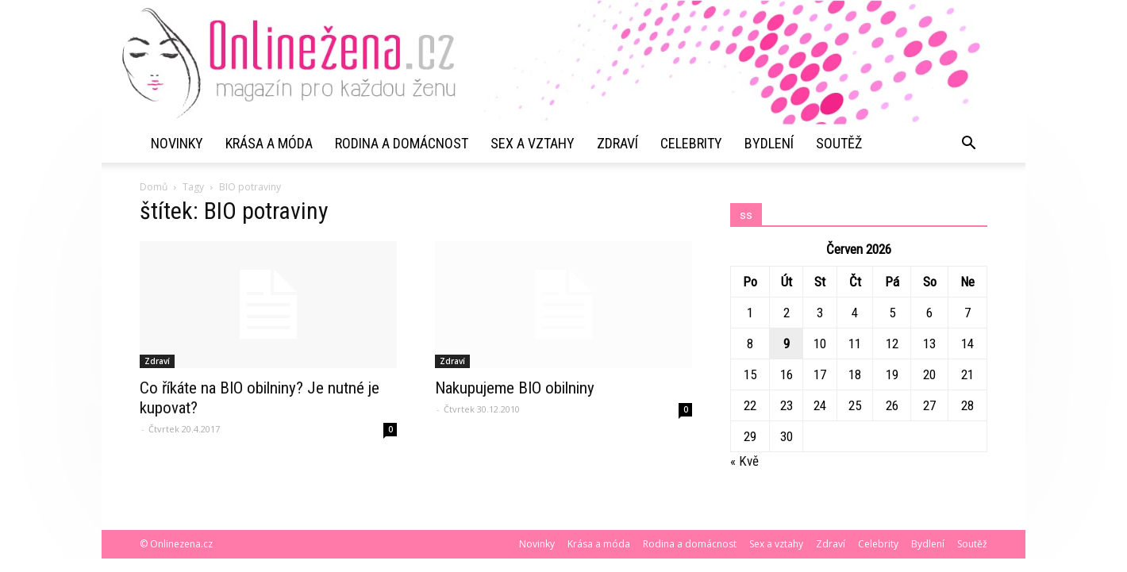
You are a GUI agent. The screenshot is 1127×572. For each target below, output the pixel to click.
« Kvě (744, 461)
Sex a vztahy (532, 143)
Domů (153, 187)
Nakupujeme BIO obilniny (514, 387)
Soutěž (839, 143)
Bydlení (769, 143)
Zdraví (617, 143)
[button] (968, 144)
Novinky (177, 143)
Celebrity (691, 143)
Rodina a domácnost (401, 143)
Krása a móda (269, 143)
